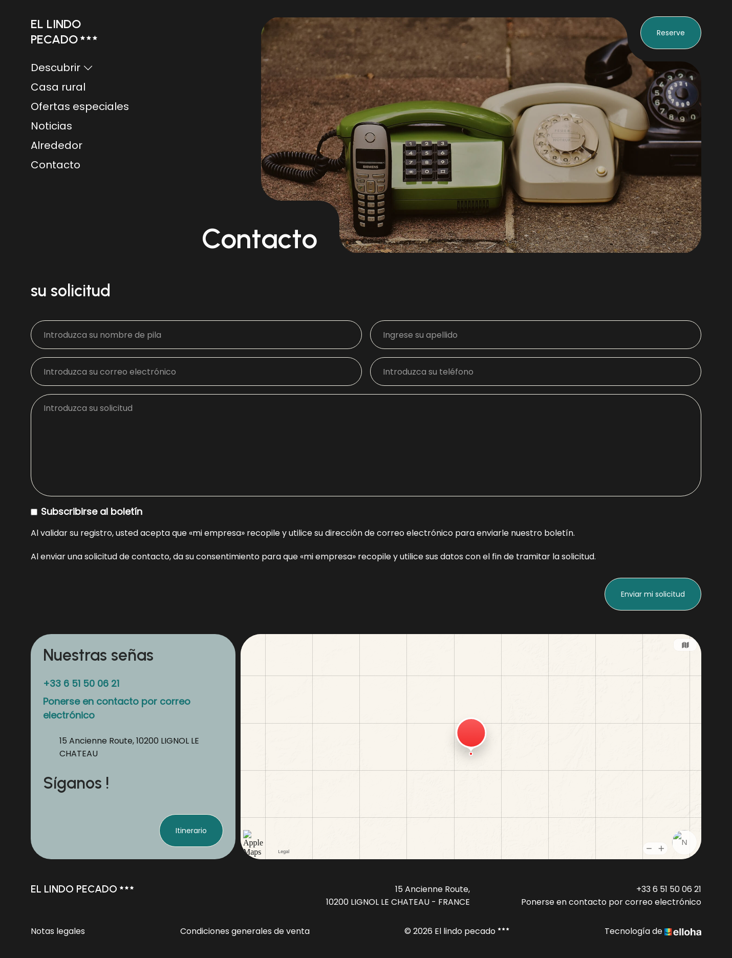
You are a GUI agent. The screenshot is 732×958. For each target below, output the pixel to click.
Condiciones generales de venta (245, 931)
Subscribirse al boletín (86, 511)
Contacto (55, 165)
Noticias (51, 126)
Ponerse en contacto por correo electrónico (611, 902)
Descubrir (62, 67)
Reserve (671, 33)
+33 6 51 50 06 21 (668, 889)
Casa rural (58, 87)
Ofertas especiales (80, 106)
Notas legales (58, 931)
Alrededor (56, 145)
